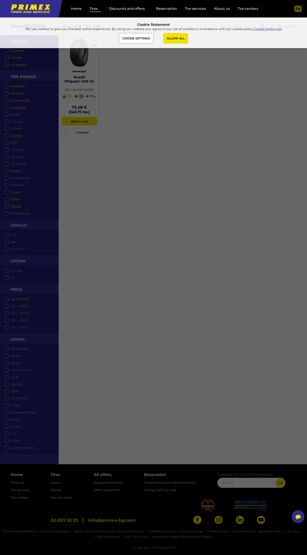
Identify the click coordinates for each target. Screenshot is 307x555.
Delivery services (162, 531)
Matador (17, 185)
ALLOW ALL (176, 39)
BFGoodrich (20, 178)
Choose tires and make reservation (170, 482)
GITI (14, 143)
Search (56, 482)
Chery (15, 405)
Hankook (18, 86)
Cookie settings (192, 531)
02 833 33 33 (64, 520)
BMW (15, 391)
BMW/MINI (19, 398)
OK (281, 483)
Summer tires (242, 531)
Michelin (17, 93)
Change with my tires (160, 490)
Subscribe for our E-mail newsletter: (251, 480)
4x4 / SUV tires (136, 537)
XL (13, 277)
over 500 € (19, 327)
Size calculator (61, 497)
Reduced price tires (108, 482)
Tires (94, 9)
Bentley (17, 384)
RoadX (16, 206)
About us (222, 9)
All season (19, 65)
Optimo (17, 157)
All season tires (269, 531)
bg (298, 8)
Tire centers (248, 9)
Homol (18, 339)
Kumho (17, 136)
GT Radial (18, 164)
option (18, 261)
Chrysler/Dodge (23, 412)
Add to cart (79, 121)
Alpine (16, 363)
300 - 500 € (20, 320)
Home (76, 9)
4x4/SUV (18, 249)
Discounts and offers (127, 9)
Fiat (14, 434)
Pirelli (15, 114)
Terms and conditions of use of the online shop (109, 531)
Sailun (16, 199)
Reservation (166, 9)
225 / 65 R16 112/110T (79, 90)
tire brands (23, 77)
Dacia (15, 419)
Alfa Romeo (20, 349)
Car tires (292, 531)
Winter (16, 58)
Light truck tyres (107, 537)
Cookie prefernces (267, 29)
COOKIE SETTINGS (136, 39)
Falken (16, 129)
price (16, 289)
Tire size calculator (55, 531)
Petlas (16, 171)
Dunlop (17, 122)
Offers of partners (107, 490)
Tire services (195, 9)
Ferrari (16, 426)
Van (14, 242)
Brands (56, 490)
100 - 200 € (20, 306)
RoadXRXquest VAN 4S (79, 79)
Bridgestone (20, 213)
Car (13, 235)
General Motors (23, 448)
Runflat (17, 270)
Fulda (15, 192)
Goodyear (18, 107)
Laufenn (17, 150)
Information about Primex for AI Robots (182, 537)
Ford (14, 441)
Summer (18, 51)
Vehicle (19, 225)
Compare (76, 132)
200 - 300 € (20, 313)
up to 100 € (20, 299)
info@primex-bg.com (112, 520)
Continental (20, 100)
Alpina (16, 356)
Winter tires (218, 531)
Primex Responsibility (19, 531)
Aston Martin (21, 370)
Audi (14, 377)
